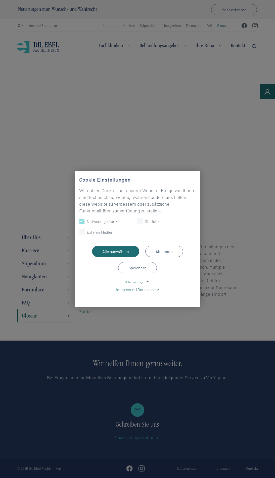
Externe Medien (96, 232)
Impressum (125, 289)
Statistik (148, 221)
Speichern (137, 267)
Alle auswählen (115, 251)
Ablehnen (164, 251)
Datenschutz (148, 289)
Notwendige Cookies (100, 221)
